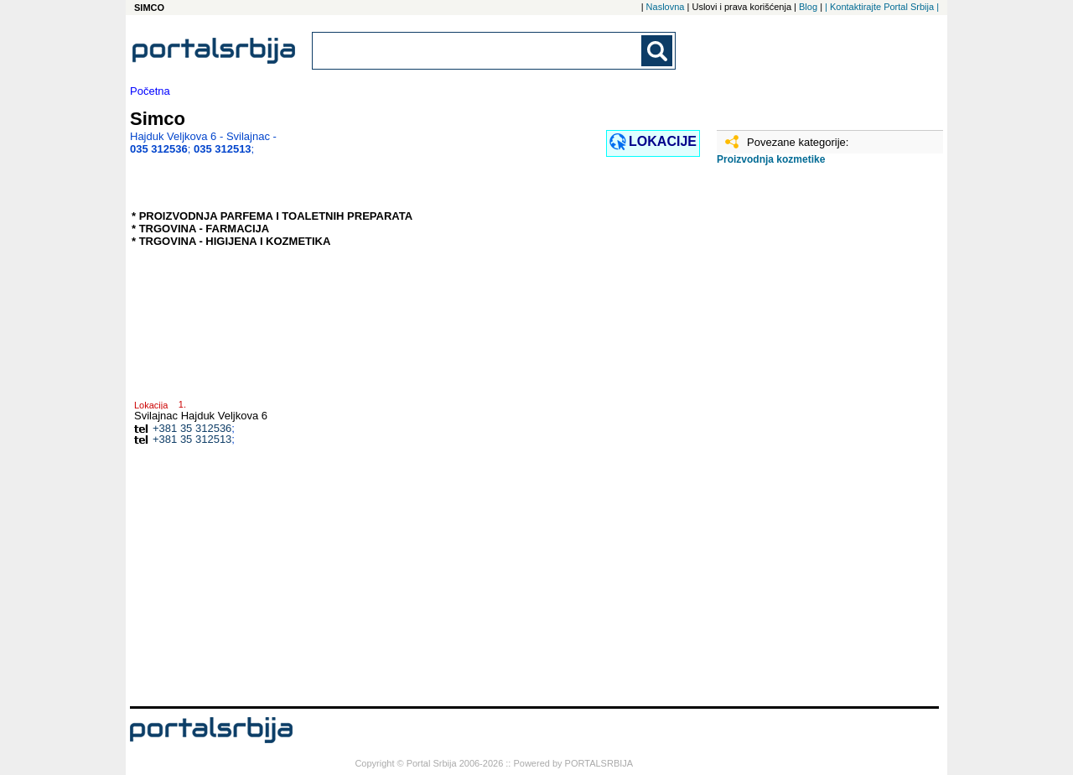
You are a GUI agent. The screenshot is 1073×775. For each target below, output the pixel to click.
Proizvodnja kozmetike (771, 159)
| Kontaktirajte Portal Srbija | (882, 7)
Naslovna (665, 7)
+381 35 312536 (192, 428)
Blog (808, 7)
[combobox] (477, 50)
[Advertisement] (800, 442)
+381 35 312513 (192, 439)
